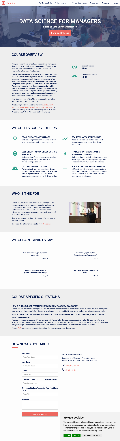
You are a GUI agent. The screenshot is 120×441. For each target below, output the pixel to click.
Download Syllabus (60, 33)
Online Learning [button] (62, 3)
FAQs (20, 328)
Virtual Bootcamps (79, 3)
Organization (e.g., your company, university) (39, 379)
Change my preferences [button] (91, 435)
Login (116, 3)
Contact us (47, 224)
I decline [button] (76, 435)
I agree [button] (67, 435)
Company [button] (106, 3)
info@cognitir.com (72, 365)
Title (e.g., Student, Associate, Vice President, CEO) (40, 389)
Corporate (94, 3)
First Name (26, 353)
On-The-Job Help (45, 3)
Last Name (26, 362)
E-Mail (24, 371)
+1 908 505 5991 (71, 370)
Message (25, 399)
